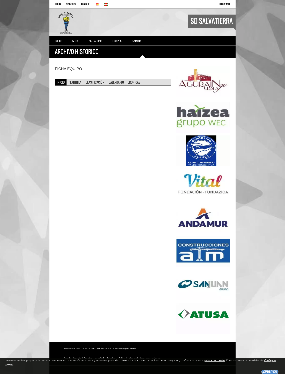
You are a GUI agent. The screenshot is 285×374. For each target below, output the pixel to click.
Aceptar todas (269, 372)
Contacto (85, 4)
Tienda (58, 4)
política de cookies (214, 360)
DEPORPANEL (224, 4)
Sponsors (71, 4)
